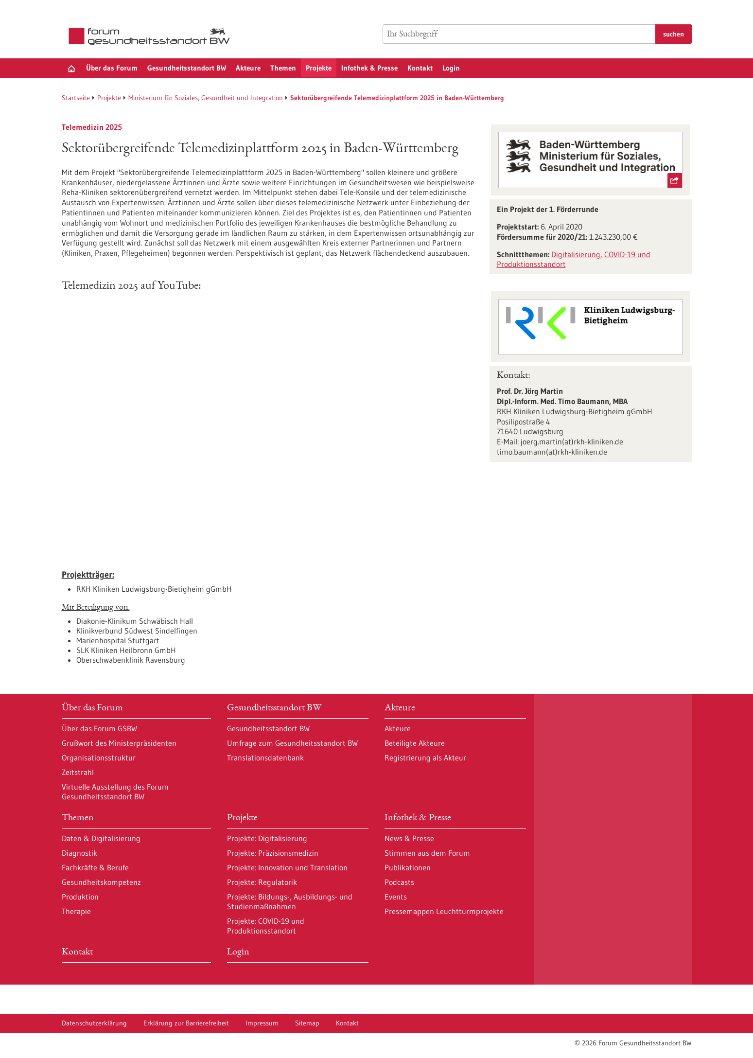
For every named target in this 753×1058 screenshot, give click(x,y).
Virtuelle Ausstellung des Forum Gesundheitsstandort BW (115, 791)
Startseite (76, 97)
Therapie (76, 911)
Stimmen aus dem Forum (427, 853)
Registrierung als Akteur (425, 757)
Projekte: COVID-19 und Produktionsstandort (265, 925)
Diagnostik (79, 853)
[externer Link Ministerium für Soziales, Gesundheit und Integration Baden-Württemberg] (590, 160)
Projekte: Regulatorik (262, 882)
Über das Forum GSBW (99, 728)
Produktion (80, 896)
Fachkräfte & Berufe (95, 867)
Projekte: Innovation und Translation (287, 867)
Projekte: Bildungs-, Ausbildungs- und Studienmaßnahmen (289, 901)
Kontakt (420, 67)
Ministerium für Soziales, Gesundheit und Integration (205, 97)
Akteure (248, 67)
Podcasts (399, 882)
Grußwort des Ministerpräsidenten (119, 743)
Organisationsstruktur (99, 757)
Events (396, 896)
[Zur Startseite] (152, 36)
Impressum (262, 1023)
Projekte (319, 67)
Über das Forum (112, 67)
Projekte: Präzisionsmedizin (272, 853)
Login (451, 67)
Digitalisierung (575, 254)
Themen (283, 67)
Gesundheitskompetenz (101, 882)
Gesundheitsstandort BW (186, 67)
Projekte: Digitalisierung (267, 838)
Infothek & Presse (369, 67)
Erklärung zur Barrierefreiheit (186, 1023)
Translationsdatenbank (265, 757)
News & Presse (409, 838)
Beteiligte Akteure (415, 743)
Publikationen (408, 867)
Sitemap (307, 1023)
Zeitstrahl (78, 772)
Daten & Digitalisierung (101, 838)
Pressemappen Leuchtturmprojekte (444, 911)
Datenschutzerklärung (94, 1023)
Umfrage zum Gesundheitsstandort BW (292, 743)
